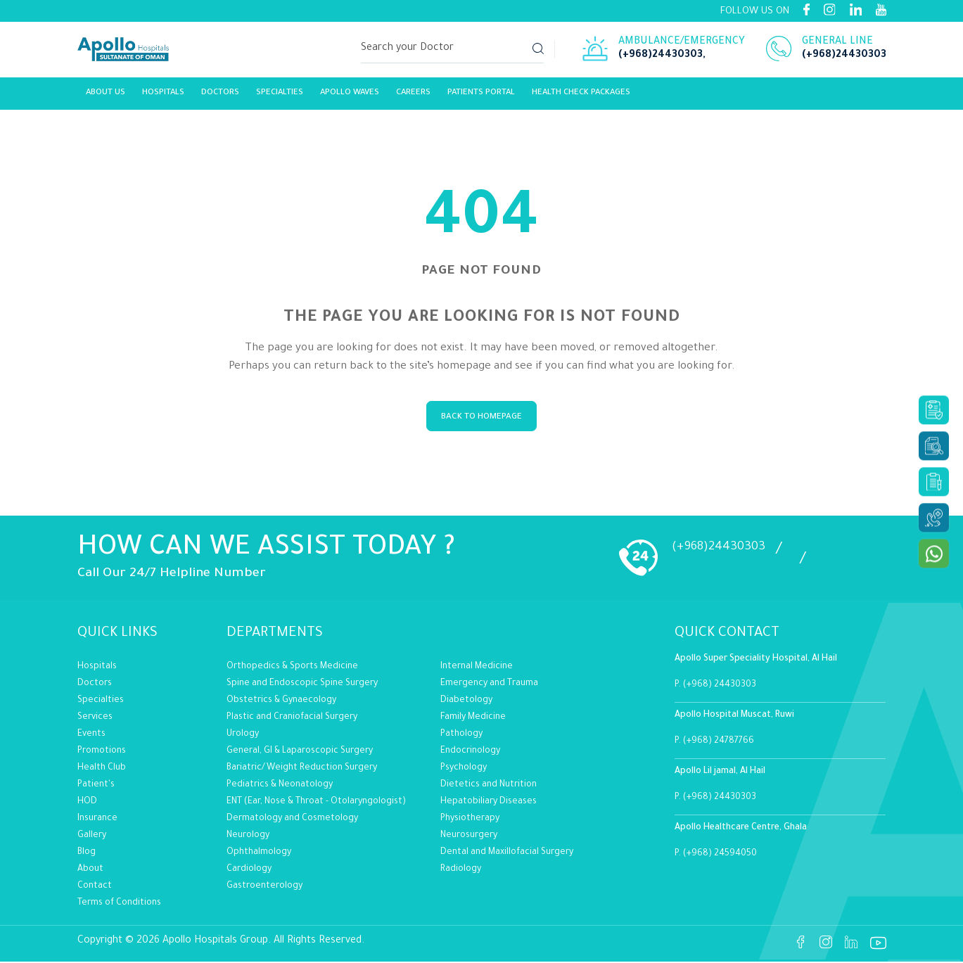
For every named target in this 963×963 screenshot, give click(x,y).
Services (95, 718)
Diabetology (466, 701)
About (90, 870)
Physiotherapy (469, 819)
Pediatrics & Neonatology (280, 786)
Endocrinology (470, 752)
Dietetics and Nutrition (488, 786)
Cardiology (249, 870)
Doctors (94, 684)
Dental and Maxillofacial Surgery (506, 853)
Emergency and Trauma (489, 684)
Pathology (461, 735)
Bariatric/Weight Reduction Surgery (302, 769)
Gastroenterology (264, 887)
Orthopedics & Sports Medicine (292, 667)
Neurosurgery (468, 836)
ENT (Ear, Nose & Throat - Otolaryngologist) (316, 803)
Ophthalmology (259, 853)
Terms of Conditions (119, 904)
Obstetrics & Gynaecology (281, 701)
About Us (105, 96)
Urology (243, 735)
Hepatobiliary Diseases (488, 803)
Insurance (97, 819)
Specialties (279, 96)
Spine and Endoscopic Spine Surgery (302, 684)
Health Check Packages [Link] (581, 96)
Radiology (460, 870)
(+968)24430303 (660, 57)
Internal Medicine (476, 667)
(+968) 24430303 (719, 686)
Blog (86, 853)
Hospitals (163, 96)
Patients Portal (481, 96)
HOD (87, 803)
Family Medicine (473, 718)
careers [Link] (413, 96)
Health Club (101, 769)
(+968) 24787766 (718, 743)
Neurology (248, 836)
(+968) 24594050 (720, 855)
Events (91, 735)
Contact (94, 887)
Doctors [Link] (220, 96)
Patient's (96, 786)
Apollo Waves (349, 96)
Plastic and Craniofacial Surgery (292, 718)
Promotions (101, 752)
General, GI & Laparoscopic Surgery (300, 752)
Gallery (91, 836)
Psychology (463, 769)
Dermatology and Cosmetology (292, 819)
